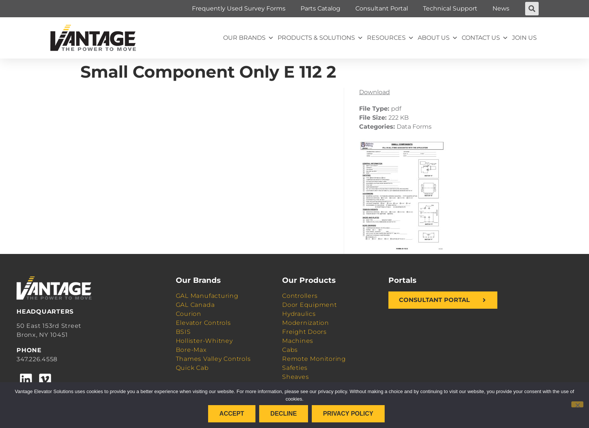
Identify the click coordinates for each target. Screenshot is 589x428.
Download (374, 92)
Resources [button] (390, 37)
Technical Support (450, 8)
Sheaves (295, 376)
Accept (231, 413)
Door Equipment (309, 304)
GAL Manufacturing (207, 295)
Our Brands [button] (248, 37)
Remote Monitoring (314, 358)
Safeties (295, 367)
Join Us (524, 37)
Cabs (290, 349)
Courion (188, 313)
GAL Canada (195, 304)
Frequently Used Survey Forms (238, 8)
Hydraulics (299, 313)
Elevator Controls (203, 322)
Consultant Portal (381, 8)
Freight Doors (304, 331)
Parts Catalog (320, 8)
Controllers (299, 295)
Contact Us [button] (485, 37)
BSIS (183, 331)
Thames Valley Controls (213, 358)
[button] (532, 8)
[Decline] (577, 404)
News (500, 8)
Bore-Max (191, 349)
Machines (297, 340)
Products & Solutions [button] (320, 37)
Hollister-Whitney (204, 340)
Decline (283, 413)
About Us (438, 37)
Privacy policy (348, 413)
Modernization (305, 322)
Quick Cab (192, 367)
